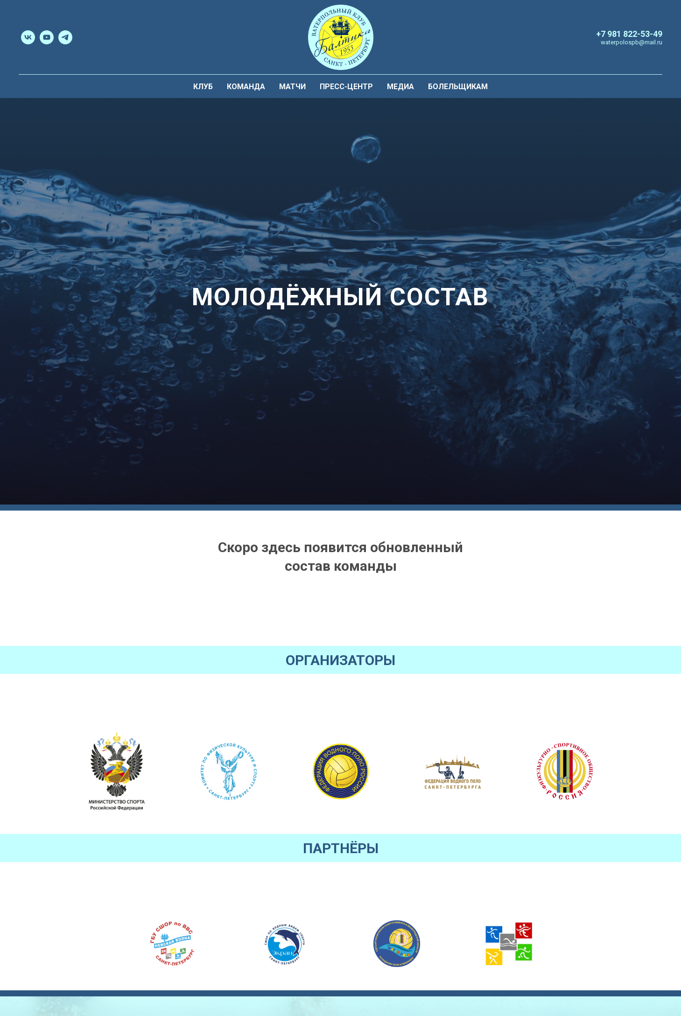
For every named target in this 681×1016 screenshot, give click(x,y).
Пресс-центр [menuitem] (346, 86)
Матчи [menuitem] (292, 86)
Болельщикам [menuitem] (458, 86)
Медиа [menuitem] (400, 86)
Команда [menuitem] (246, 86)
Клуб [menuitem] (203, 86)
